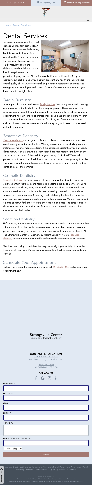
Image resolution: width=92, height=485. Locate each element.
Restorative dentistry (13, 140)
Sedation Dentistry (20, 218)
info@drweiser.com (46, 367)
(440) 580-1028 (61, 267)
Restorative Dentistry (22, 135)
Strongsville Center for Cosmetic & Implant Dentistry (45, 467)
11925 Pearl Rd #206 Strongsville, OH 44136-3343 (46, 358)
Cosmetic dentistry (12, 180)
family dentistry (47, 104)
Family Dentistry (18, 99)
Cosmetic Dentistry (21, 175)
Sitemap (72, 469)
